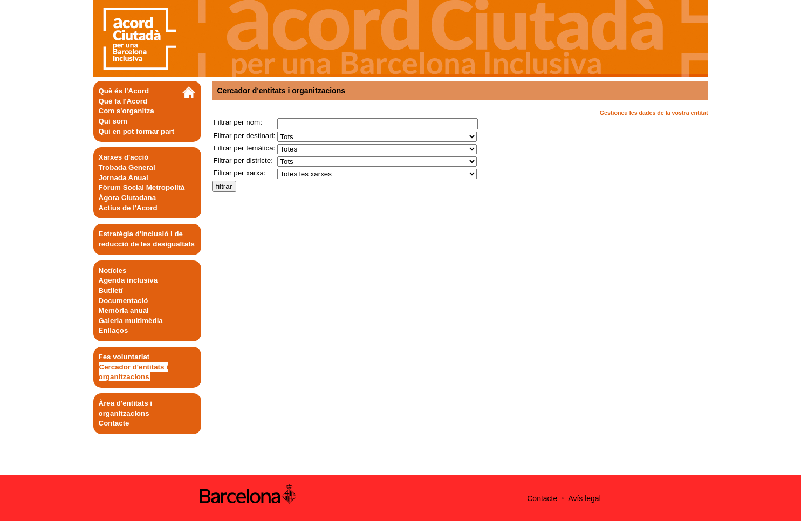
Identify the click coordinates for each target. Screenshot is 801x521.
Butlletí (111, 290)
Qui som (113, 121)
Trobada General (127, 167)
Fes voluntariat (124, 357)
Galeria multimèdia (131, 321)
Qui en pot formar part (137, 131)
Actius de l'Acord (128, 208)
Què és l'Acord (124, 91)
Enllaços (113, 330)
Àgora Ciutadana (127, 198)
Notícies (113, 270)
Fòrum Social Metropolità (142, 187)
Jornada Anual (123, 178)
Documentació (123, 301)
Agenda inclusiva (128, 280)
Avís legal (584, 498)
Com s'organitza (126, 111)
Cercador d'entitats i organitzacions (133, 372)
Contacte (114, 423)
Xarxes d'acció (124, 157)
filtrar (224, 186)
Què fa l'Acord (123, 101)
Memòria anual (124, 310)
